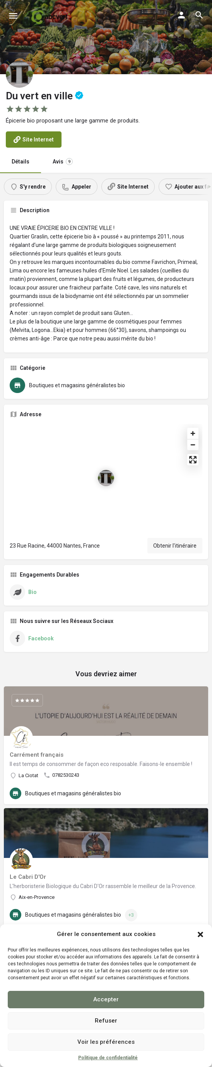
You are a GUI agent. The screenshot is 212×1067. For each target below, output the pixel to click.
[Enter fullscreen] (192, 459)
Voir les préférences (106, 1041)
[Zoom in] (192, 433)
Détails (20, 161)
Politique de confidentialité (108, 1057)
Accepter (106, 999)
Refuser (106, 1020)
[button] (200, 934)
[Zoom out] (192, 444)
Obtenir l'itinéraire (175, 546)
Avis (63, 161)
